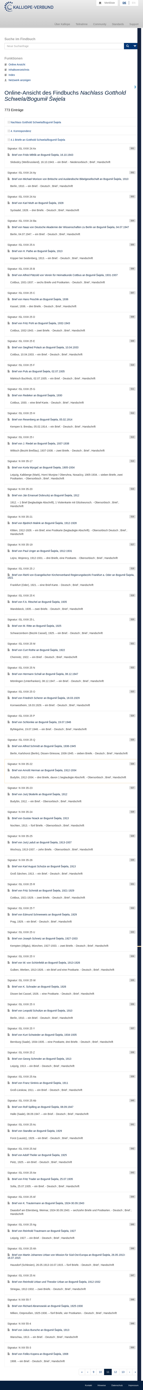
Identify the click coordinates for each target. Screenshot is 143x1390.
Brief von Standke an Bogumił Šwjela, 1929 (34, 1130)
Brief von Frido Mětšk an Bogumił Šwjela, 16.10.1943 (40, 154)
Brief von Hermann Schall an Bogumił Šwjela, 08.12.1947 (42, 674)
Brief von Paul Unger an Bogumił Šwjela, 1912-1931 (39, 550)
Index (9, 74)
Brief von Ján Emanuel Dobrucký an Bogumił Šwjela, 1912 (43, 495)
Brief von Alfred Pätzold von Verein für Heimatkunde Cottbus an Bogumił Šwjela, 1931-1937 (62, 275)
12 (115, 1371)
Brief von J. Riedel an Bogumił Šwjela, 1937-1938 (38, 443)
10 (100, 1371)
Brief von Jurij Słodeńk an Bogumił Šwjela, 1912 (37, 794)
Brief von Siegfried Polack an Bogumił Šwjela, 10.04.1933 (42, 347)
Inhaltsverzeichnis (16, 69)
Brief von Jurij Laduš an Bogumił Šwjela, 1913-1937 (39, 842)
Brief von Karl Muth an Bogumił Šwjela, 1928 (35, 202)
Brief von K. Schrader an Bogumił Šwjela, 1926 (36, 986)
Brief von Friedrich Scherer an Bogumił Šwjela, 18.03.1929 (43, 697)
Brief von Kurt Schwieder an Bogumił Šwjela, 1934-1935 (42, 1034)
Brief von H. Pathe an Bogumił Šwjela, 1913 (35, 251)
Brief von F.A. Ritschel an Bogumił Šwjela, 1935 (37, 601)
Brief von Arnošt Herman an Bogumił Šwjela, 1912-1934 (41, 770)
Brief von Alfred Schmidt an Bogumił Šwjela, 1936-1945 (41, 746)
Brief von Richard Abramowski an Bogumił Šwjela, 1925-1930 (45, 1305)
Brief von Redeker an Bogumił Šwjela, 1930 (34, 395)
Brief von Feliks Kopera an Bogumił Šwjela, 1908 (37, 1353)
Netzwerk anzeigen (17, 80)
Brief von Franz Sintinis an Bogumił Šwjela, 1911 (37, 1082)
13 (123, 1371)
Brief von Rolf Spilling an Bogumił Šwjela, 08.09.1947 (40, 1106)
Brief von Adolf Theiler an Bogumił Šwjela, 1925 (37, 1155)
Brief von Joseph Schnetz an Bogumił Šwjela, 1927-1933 (42, 938)
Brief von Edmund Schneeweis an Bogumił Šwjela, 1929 (42, 914)
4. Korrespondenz (19, 131)
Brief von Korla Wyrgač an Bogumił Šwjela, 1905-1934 (41, 467)
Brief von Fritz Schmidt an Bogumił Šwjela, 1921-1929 (40, 890)
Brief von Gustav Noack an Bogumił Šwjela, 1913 (38, 818)
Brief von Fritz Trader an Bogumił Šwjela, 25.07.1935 (40, 1179)
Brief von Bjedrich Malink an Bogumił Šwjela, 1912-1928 (42, 523)
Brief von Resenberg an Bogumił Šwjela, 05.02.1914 (39, 419)
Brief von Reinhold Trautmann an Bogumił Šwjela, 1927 (41, 1230)
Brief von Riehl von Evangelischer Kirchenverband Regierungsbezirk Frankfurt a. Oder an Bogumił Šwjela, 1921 (70, 576)
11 (108, 1371)
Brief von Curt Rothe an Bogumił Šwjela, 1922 (36, 650)
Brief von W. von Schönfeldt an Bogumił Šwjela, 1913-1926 (43, 962)
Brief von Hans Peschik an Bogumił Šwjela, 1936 (37, 299)
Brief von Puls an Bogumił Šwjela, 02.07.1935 (36, 371)
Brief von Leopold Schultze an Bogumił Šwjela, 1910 (39, 1010)
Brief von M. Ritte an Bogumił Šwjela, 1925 (34, 625)
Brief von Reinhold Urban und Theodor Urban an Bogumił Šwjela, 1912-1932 (53, 1281)
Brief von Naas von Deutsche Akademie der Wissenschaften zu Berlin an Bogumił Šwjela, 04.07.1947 (68, 227)
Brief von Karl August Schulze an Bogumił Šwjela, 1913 (41, 866)
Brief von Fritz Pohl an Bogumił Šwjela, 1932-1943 (38, 323)
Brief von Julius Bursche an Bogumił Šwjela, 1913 (38, 1329)
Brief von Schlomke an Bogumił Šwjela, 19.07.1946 (39, 722)
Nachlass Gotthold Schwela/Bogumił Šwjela (34, 122)
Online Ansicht (14, 64)
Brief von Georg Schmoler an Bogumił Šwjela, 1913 (39, 1058)
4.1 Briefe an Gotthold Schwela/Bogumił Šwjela (36, 139)
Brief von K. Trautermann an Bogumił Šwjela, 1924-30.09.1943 (45, 1203)
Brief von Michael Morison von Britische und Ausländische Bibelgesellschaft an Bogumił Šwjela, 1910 (67, 179)
